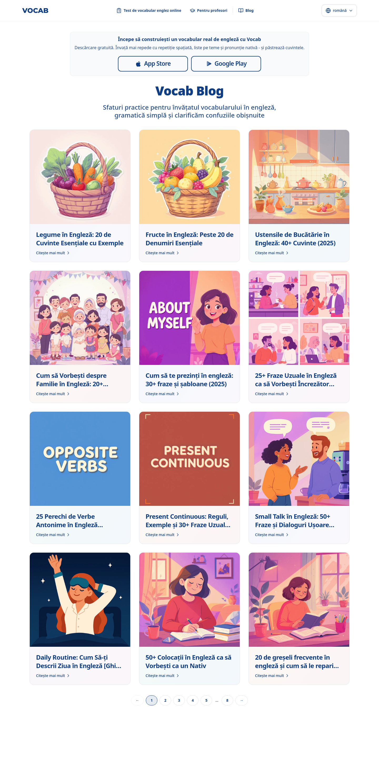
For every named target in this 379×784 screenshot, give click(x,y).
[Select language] (339, 10)
